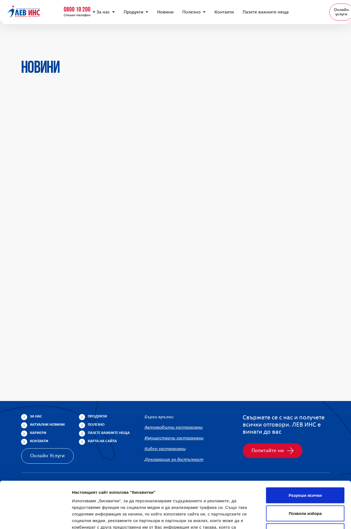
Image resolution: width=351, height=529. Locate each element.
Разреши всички (305, 448)
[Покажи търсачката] (253, 9)
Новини (177, 35)
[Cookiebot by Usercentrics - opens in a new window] (36, 518)
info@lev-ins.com (143, 9)
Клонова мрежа (327, 9)
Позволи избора (305, 466)
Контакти (236, 35)
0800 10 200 (34, 7)
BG (324, 36)
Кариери (38, 433)
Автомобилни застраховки (174, 427)
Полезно (205, 35)
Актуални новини (47, 425)
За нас (117, 35)
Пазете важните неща (109, 433)
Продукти (147, 35)
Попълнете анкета (285, 9)
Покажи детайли (89, 518)
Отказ (305, 484)
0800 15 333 (86, 7)
